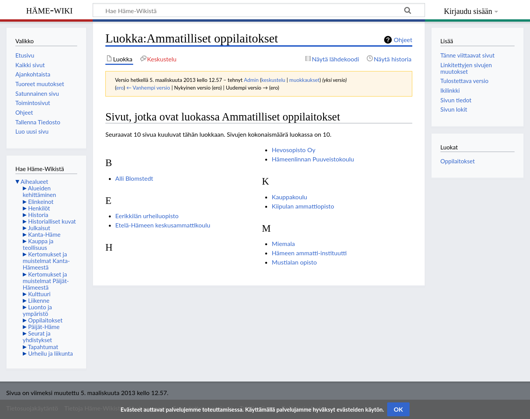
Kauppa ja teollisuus (38, 244)
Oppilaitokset (45, 320)
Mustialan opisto (294, 262)
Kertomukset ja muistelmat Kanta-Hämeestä (46, 261)
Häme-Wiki (49, 9)
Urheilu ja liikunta (50, 353)
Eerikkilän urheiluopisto (147, 215)
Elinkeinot (41, 201)
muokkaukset (304, 80)
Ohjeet (403, 39)
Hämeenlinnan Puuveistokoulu (313, 159)
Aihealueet (34, 181)
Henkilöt (39, 208)
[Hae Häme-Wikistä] (259, 10)
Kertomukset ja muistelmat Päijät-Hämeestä (46, 281)
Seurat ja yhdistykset (37, 336)
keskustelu (273, 80)
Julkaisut (39, 227)
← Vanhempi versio (148, 88)
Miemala (283, 243)
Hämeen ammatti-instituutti (309, 252)
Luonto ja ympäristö (37, 310)
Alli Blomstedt (134, 178)
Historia (38, 214)
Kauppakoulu (289, 196)
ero (120, 88)
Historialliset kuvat (52, 221)
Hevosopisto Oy (293, 149)
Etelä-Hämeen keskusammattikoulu (162, 225)
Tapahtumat (43, 346)
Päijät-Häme (44, 326)
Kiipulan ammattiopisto (303, 206)
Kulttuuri (39, 293)
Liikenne (38, 300)
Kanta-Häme (44, 234)
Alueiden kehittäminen (39, 191)
